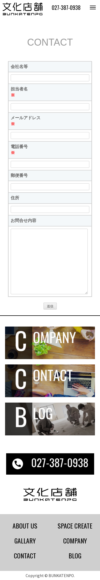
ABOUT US (25, 525)
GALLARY (25, 540)
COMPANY (75, 540)
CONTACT (25, 555)
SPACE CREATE (75, 525)
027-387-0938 (66, 7)
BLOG (75, 555)
